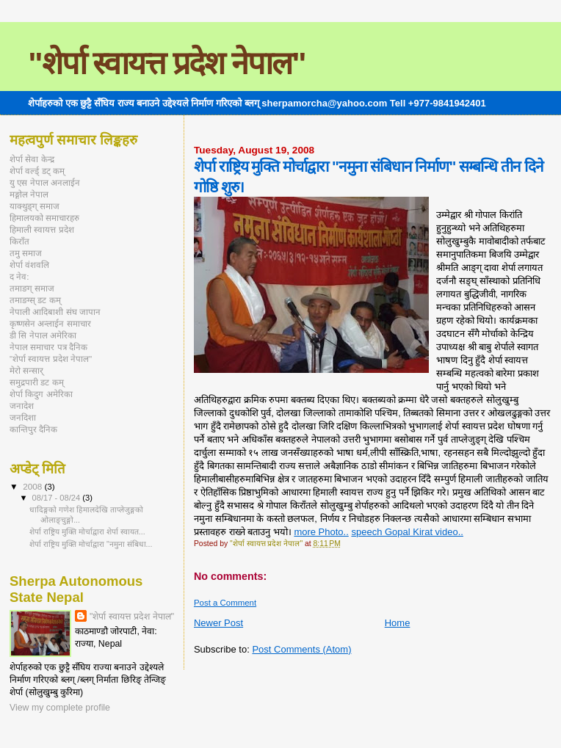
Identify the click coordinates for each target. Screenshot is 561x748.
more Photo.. (321, 531)
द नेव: (19, 276)
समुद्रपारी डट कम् (37, 382)
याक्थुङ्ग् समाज (34, 206)
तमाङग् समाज (32, 288)
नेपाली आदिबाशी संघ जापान (55, 311)
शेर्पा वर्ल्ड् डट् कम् (37, 170)
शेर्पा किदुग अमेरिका (41, 394)
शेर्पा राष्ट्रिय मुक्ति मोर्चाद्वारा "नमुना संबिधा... (90, 544)
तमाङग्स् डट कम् (35, 300)
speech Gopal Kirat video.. (407, 531)
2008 (33, 486)
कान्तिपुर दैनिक (33, 429)
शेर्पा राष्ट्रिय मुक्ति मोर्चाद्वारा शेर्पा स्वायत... (87, 531)
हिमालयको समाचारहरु (44, 217)
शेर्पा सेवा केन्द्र (32, 159)
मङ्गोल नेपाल (29, 194)
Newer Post (218, 622)
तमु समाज (26, 253)
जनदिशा (23, 417)
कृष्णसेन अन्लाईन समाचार (50, 323)
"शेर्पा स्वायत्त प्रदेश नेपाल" (166, 63)
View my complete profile (60, 707)
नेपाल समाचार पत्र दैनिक (48, 347)
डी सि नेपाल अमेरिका (43, 335)
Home (397, 622)
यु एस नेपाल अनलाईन (45, 182)
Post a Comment (225, 602)
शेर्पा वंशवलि (29, 264)
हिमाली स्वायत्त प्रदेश (42, 229)
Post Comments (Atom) (301, 649)
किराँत (19, 241)
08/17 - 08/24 (57, 497)
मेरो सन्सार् (26, 370)
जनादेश (22, 405)
